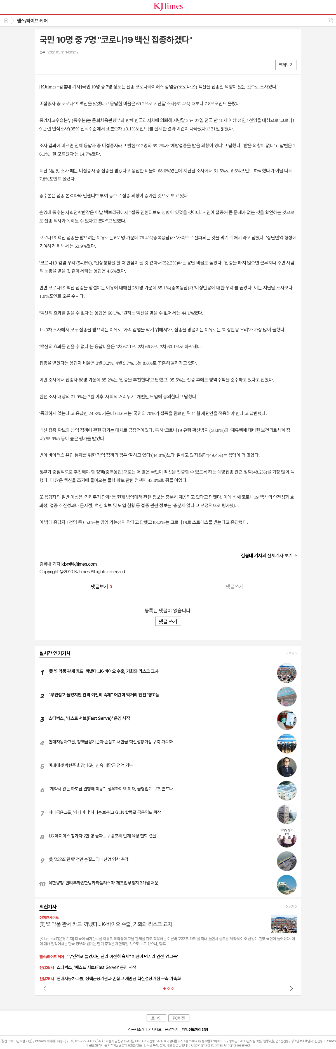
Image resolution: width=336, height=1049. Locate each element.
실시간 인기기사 (55, 653)
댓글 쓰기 (168, 621)
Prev (45, 988)
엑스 (55, 64)
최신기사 (48, 907)
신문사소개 (136, 1029)
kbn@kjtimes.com (79, 564)
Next (291, 988)
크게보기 (285, 64)
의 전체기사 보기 (266, 555)
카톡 (67, 64)
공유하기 (330, 20)
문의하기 (171, 1029)
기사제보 (154, 1029)
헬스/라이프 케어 (32, 21)
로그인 (156, 1018)
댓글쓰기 (234, 586)
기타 (78, 64)
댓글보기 (101, 586)
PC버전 (179, 1018)
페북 (44, 64)
